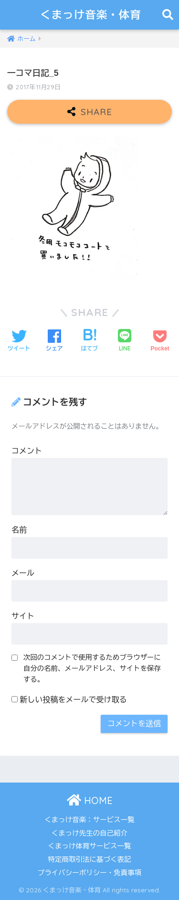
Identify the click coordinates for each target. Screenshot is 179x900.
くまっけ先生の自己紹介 (90, 833)
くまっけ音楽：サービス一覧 (89, 820)
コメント (26, 451)
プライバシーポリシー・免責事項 (90, 873)
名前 (19, 530)
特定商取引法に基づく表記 (89, 859)
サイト (22, 616)
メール (22, 573)
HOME (90, 800)
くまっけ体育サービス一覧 (89, 846)
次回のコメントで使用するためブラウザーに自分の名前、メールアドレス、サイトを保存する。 (92, 668)
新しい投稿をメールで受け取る (73, 700)
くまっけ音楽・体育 (90, 14)
